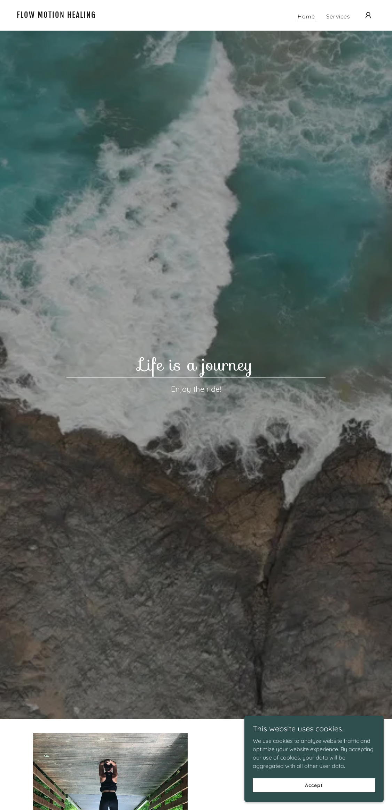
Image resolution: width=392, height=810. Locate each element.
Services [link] (338, 16)
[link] (67, 15)
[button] (368, 15)
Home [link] (306, 16)
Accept (314, 785)
